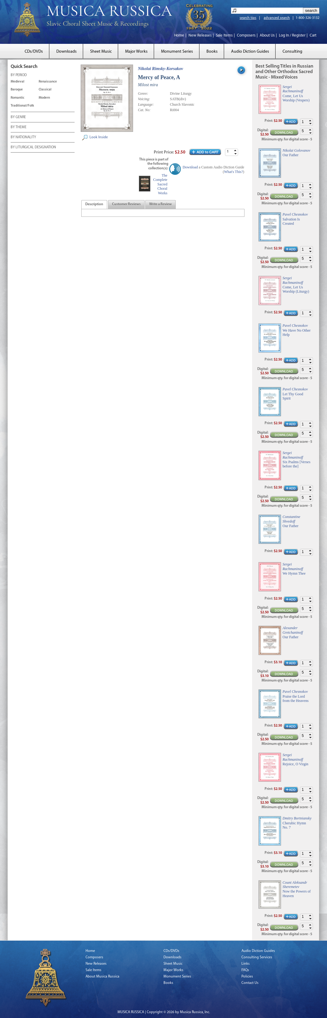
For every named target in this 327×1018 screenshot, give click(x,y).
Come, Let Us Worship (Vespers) (296, 98)
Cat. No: (144, 110)
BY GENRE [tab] (18, 117)
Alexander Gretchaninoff (293, 630)
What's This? (233, 172)
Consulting (292, 51)
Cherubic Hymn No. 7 (294, 825)
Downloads (66, 51)
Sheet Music (101, 51)
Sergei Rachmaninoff (293, 89)
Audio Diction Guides (250, 51)
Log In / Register (292, 35)
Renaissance (48, 81)
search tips (248, 18)
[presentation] (94, 204)
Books (212, 51)
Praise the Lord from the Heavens (295, 698)
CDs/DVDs (34, 51)
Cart (313, 35)
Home (179, 35)
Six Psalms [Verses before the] (296, 464)
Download (190, 167)
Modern (44, 98)
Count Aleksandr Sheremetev (295, 884)
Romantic (17, 98)
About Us (267, 35)
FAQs (245, 970)
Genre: (143, 93)
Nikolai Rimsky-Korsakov (160, 68)
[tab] (94, 204)
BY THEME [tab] (18, 127)
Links (245, 964)
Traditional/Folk (22, 105)
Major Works (136, 51)
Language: (146, 104)
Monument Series (177, 51)
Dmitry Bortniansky (297, 818)
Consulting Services (256, 957)
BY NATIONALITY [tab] (23, 137)
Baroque (17, 89)
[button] (235, 150)
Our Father (290, 155)
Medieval (17, 81)
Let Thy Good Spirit (293, 396)
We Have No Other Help (297, 332)
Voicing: (144, 99)
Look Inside (99, 137)
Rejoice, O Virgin (295, 764)
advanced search (277, 18)
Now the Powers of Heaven (297, 893)
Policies (247, 976)
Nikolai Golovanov (296, 150)
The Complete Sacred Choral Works (160, 184)
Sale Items (224, 35)
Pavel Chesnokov (295, 214)
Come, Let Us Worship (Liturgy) (296, 289)
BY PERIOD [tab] (19, 75)
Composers (246, 35)
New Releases (200, 35)
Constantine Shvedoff (291, 519)
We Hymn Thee (294, 573)
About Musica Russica (102, 976)
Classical (45, 89)
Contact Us (249, 983)
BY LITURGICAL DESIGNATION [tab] (33, 147)
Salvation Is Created (291, 221)
